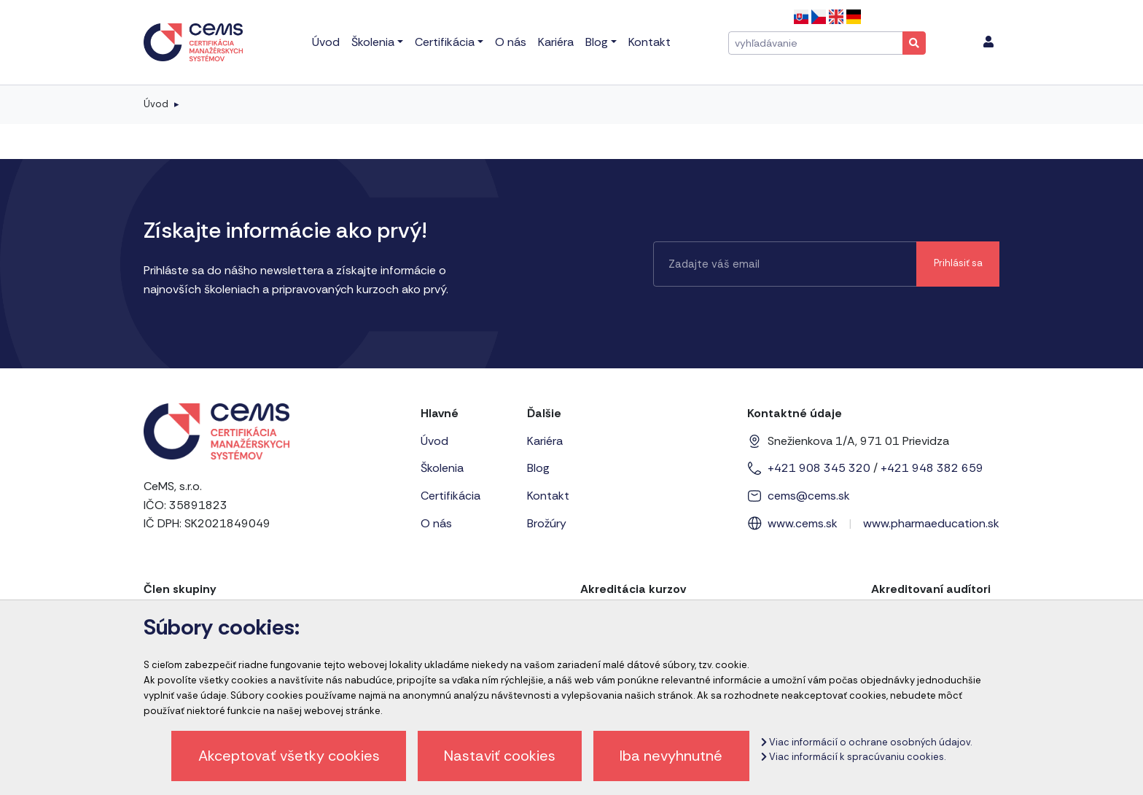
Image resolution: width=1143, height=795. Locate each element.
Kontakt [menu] (649, 42)
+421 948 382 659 (932, 468)
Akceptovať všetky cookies (289, 755)
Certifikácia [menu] (445, 42)
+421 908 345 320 (819, 468)
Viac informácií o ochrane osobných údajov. (866, 742)
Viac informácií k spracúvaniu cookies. (853, 757)
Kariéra (545, 441)
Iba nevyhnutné (671, 755)
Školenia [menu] (372, 42)
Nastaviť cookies (499, 755)
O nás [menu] (510, 42)
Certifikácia (450, 495)
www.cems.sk (803, 523)
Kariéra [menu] (556, 42)
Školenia (442, 468)
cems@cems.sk (809, 495)
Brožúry (546, 523)
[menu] (988, 42)
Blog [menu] (596, 42)
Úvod (156, 104)
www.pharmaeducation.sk (931, 523)
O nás (436, 523)
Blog (538, 468)
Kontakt (548, 495)
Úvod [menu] (326, 42)
